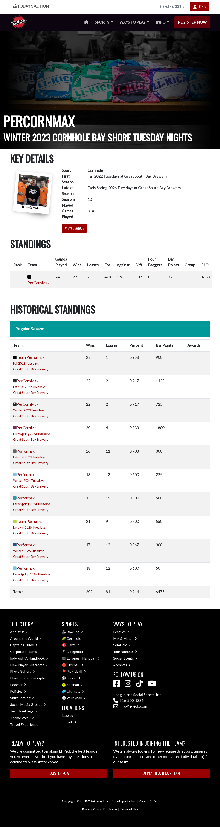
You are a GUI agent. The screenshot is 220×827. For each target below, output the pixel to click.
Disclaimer (110, 809)
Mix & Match (125, 638)
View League (74, 228)
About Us (19, 632)
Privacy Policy (91, 809)
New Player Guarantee (29, 665)
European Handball (83, 658)
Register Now (192, 22)
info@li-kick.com (130, 706)
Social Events (125, 658)
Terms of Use (129, 809)
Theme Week (22, 718)
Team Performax (30, 357)
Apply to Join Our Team (161, 773)
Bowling (75, 632)
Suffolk (69, 722)
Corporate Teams (25, 651)
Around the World (25, 638)
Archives (121, 665)
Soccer (74, 678)
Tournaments (125, 651)
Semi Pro (122, 645)
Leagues (121, 632)
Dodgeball (76, 651)
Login (199, 6)
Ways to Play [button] (132, 22)
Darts (73, 645)
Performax (26, 451)
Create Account (173, 6)
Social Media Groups (28, 704)
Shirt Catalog (22, 698)
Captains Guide (23, 645)
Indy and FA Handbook (29, 658)
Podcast (18, 685)
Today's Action (31, 6)
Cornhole (75, 638)
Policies (18, 691)
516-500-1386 (128, 700)
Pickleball (76, 671)
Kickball (75, 665)
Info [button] (161, 22)
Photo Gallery (22, 671)
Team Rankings (23, 711)
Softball (74, 685)
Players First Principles (30, 678)
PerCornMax (38, 282)
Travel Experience (25, 724)
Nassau (69, 715)
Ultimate (75, 691)
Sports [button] (102, 22)
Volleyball (76, 698)
